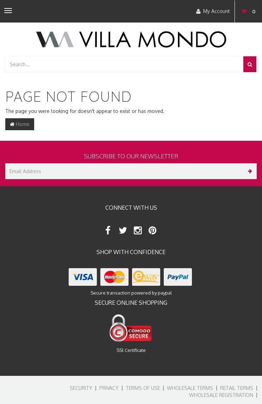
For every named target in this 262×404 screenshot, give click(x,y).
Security (81, 388)
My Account (213, 11)
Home (20, 124)
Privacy (109, 388)
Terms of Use (143, 388)
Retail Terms (236, 388)
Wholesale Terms (190, 388)
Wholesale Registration (221, 395)
